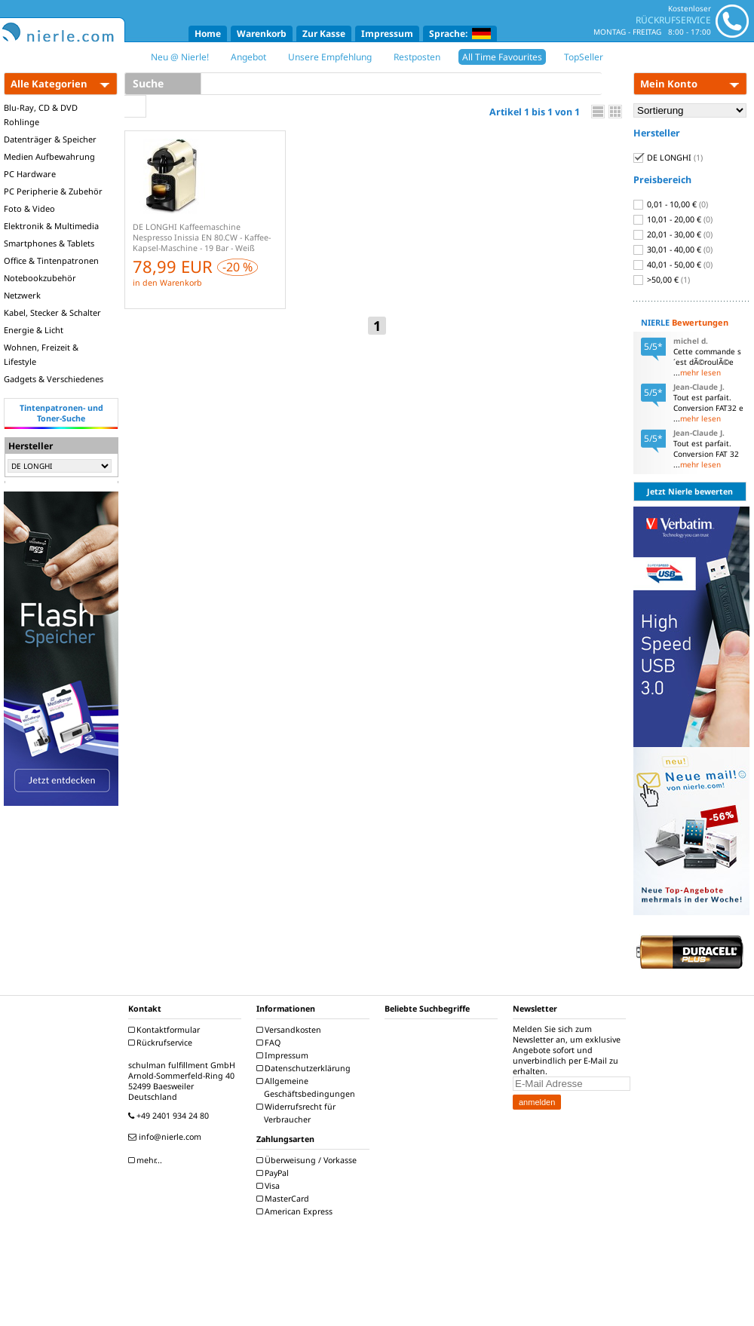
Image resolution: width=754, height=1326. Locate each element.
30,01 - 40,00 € (673, 249)
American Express (296, 1211)
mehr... (147, 1160)
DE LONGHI (668, 157)
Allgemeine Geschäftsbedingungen (307, 1087)
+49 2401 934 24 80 (170, 1115)
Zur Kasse (323, 33)
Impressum (387, 33)
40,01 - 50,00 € (673, 264)
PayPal (274, 1173)
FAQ (270, 1042)
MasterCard (284, 1198)
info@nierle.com (166, 1137)
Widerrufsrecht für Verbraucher (298, 1113)
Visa (270, 1186)
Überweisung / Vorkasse (308, 1160)
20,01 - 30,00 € (673, 234)
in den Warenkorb (167, 282)
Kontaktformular (166, 1029)
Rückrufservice (162, 1042)
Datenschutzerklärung (305, 1068)
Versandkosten (290, 1029)
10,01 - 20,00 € (673, 219)
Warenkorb (262, 33)
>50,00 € (661, 279)
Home (208, 33)
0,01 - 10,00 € (670, 204)
